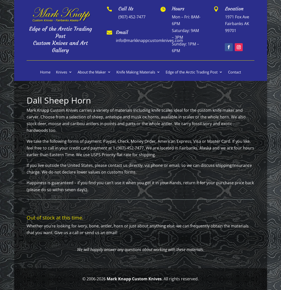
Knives (61, 72)
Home (45, 72)
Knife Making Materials (135, 72)
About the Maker (92, 72)
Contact (234, 72)
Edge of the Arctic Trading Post (192, 72)
